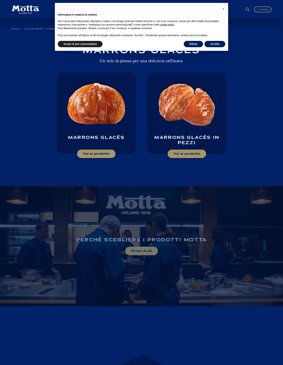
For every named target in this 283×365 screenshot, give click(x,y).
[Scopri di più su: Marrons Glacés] (96, 113)
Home (15, 28)
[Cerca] (247, 9)
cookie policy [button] (167, 24)
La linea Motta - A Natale (41, 28)
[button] (223, 9)
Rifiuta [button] (193, 44)
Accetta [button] (214, 44)
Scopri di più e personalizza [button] (80, 44)
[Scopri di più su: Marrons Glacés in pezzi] (186, 113)
